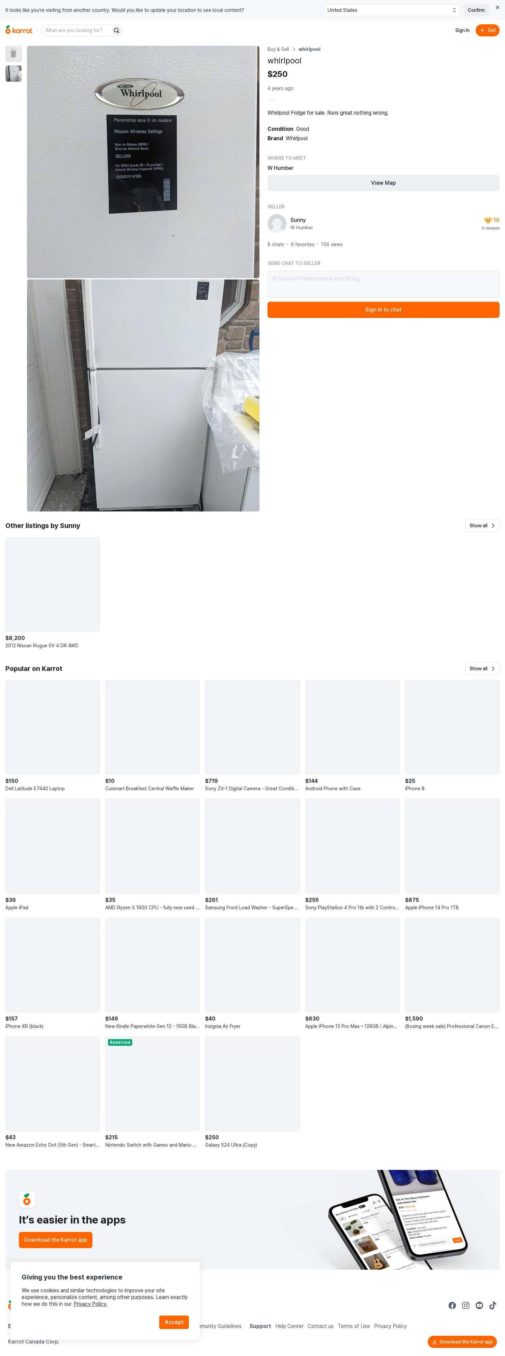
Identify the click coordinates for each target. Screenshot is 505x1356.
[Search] (116, 30)
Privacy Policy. (90, 1304)
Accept (174, 1322)
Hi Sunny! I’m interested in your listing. (384, 284)
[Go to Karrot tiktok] (493, 1305)
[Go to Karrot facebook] (452, 1305)
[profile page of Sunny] (277, 223)
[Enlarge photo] (143, 162)
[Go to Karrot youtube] (479, 1305)
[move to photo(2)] (13, 73)
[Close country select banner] (497, 7)
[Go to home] (18, 30)
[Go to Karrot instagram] (466, 1305)
